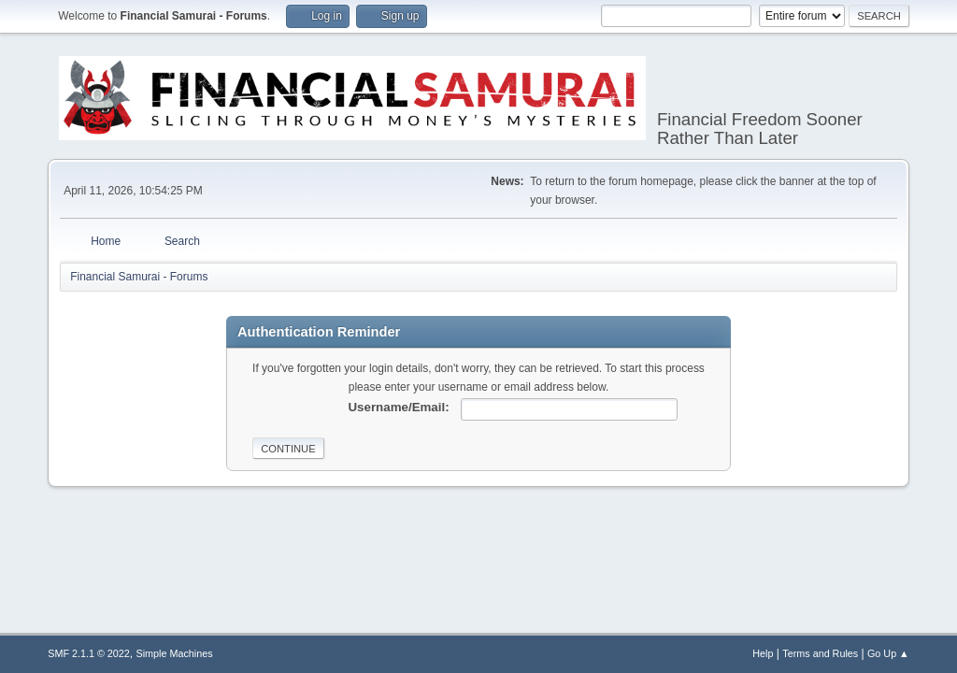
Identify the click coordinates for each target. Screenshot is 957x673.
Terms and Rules (820, 653)
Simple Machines (174, 653)
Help (762, 653)
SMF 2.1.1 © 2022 (89, 653)
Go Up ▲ (888, 653)
